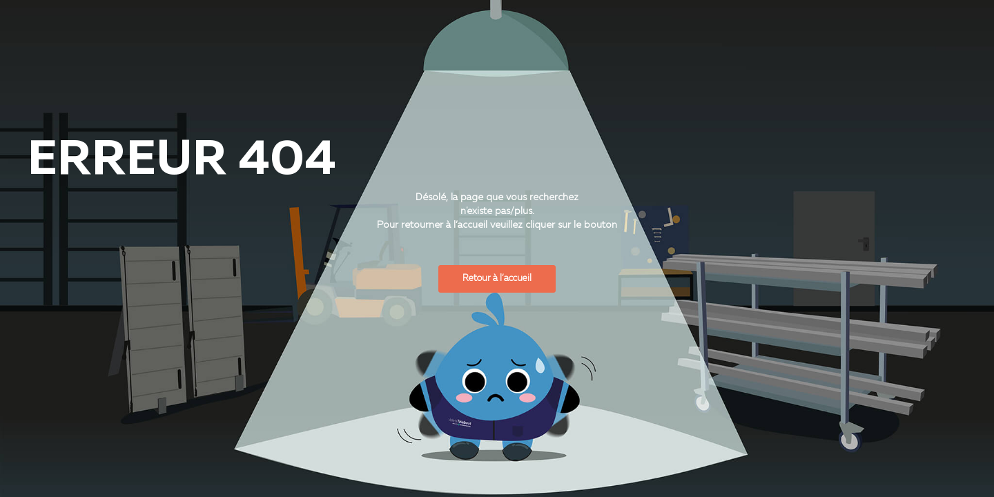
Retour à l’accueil (497, 278)
